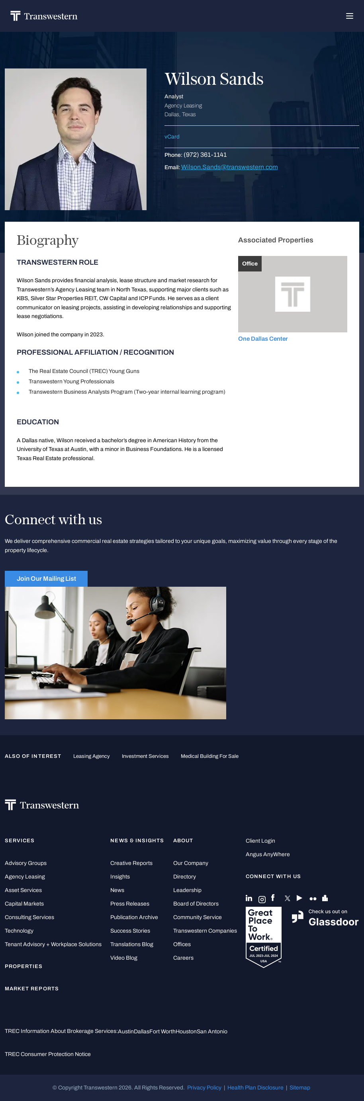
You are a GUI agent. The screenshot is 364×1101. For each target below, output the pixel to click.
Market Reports (32, 989)
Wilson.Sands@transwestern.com (229, 167)
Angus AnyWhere (268, 854)
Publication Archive (134, 917)
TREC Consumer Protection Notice (48, 1054)
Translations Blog (131, 944)
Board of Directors (196, 904)
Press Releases (129, 904)
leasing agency (91, 756)
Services (20, 840)
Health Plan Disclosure (255, 1088)
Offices (182, 944)
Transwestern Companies (205, 931)
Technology (19, 931)
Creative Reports (131, 863)
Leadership (187, 890)
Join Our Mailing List (46, 578)
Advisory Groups (26, 863)
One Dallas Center (263, 339)
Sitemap (300, 1088)
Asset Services (23, 890)
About (183, 840)
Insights (120, 877)
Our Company (190, 863)
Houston (186, 1032)
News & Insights (137, 840)
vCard (172, 137)
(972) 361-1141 (205, 154)
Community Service (197, 917)
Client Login (260, 841)
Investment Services (145, 756)
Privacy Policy (204, 1088)
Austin (126, 1032)
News (117, 890)
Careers (183, 958)
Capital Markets (24, 904)
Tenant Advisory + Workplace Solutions (53, 944)
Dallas (141, 1032)
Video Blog (123, 958)
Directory (184, 877)
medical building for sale (210, 756)
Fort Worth (162, 1032)
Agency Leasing (25, 877)
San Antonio (212, 1032)
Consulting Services (29, 917)
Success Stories (130, 931)
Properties (24, 966)
